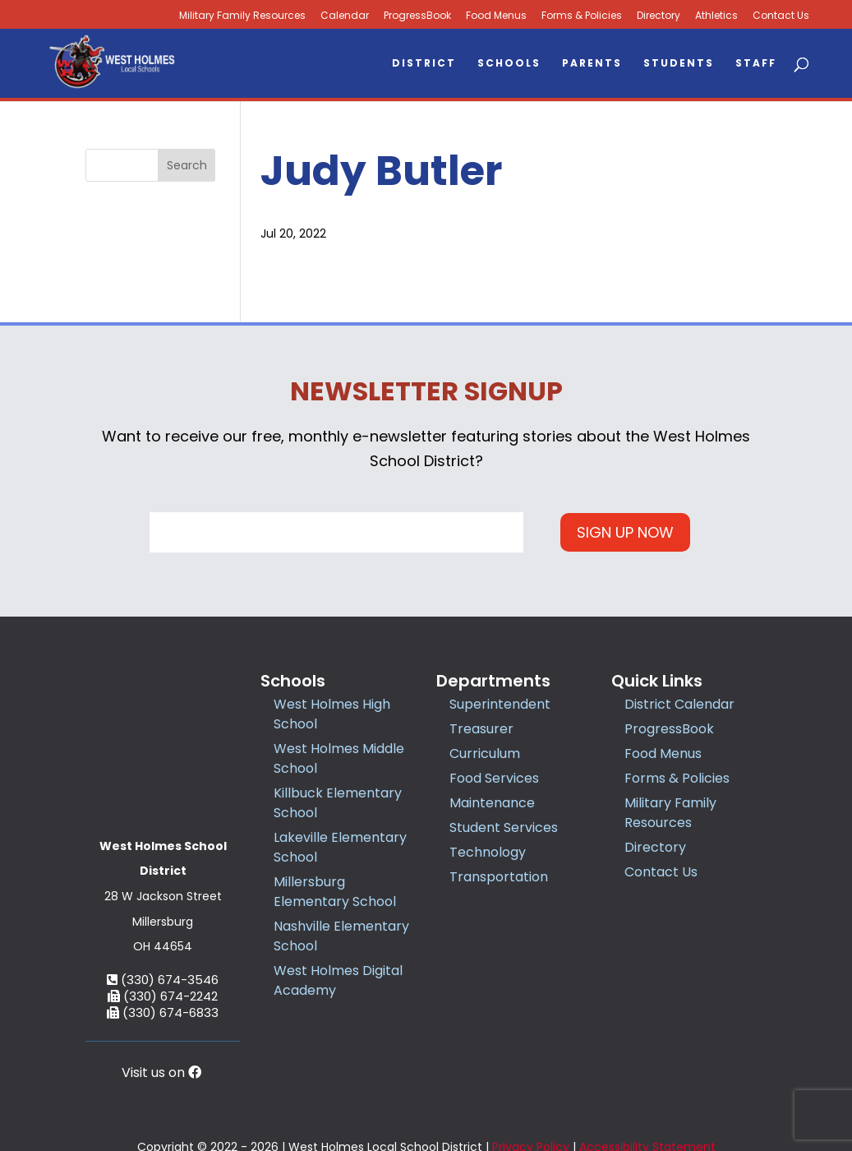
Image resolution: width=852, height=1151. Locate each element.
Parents (592, 64)
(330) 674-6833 (163, 935)
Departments (493, 680)
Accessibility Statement (647, 1087)
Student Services (503, 827)
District (424, 64)
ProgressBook (417, 16)
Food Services (494, 778)
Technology (487, 852)
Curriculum (484, 753)
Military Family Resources (670, 812)
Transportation (498, 876)
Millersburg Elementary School (335, 891)
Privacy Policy (530, 1087)
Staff (755, 64)
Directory (658, 16)
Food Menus (496, 16)
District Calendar (679, 704)
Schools (509, 64)
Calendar (344, 16)
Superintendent (499, 704)
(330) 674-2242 (163, 918)
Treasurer (481, 728)
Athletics (716, 16)
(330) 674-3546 (163, 902)
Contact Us (781, 16)
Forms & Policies (581, 16)
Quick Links (656, 680)
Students (678, 64)
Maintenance (492, 802)
